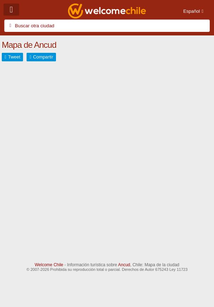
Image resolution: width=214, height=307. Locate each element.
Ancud (124, 264)
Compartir (43, 57)
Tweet (14, 57)
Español (191, 11)
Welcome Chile (49, 264)
